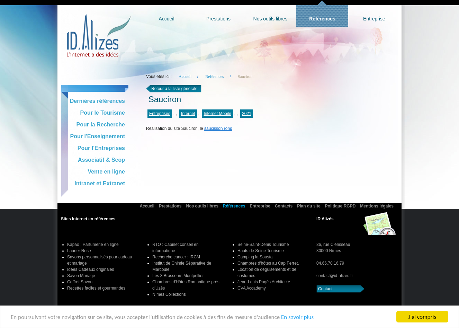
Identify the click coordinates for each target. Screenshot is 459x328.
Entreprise (374, 18)
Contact (325, 288)
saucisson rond (218, 128)
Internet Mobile (217, 113)
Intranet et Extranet (99, 183)
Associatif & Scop (101, 160)
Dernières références (97, 101)
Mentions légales (377, 206)
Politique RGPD (340, 206)
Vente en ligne (106, 172)
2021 (246, 113)
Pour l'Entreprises (101, 148)
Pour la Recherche (100, 124)
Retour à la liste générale (174, 88)
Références (322, 18)
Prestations (218, 18)
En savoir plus (297, 317)
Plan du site (308, 206)
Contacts (283, 206)
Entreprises (159, 113)
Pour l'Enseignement (97, 136)
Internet (188, 113)
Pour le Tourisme (102, 113)
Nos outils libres (270, 18)
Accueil (166, 18)
